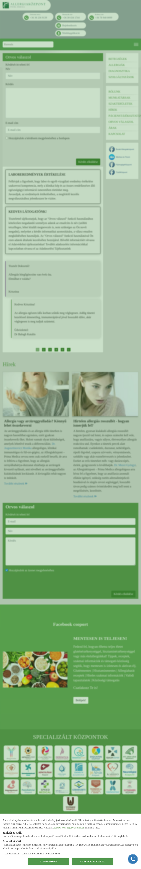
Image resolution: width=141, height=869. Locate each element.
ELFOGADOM (49, 861)
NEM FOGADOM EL (92, 861)
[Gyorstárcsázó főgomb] (132, 859)
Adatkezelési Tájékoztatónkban (69, 827)
